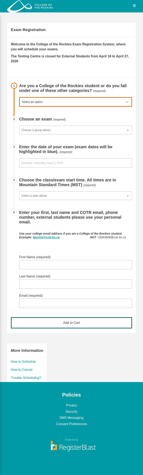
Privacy (71, 405)
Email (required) (31, 295)
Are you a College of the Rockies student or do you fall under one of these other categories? (73, 88)
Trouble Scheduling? (26, 378)
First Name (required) (35, 257)
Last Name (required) (34, 276)
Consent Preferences (71, 424)
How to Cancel (21, 369)
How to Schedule (23, 361)
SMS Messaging (72, 418)
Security (71, 411)
